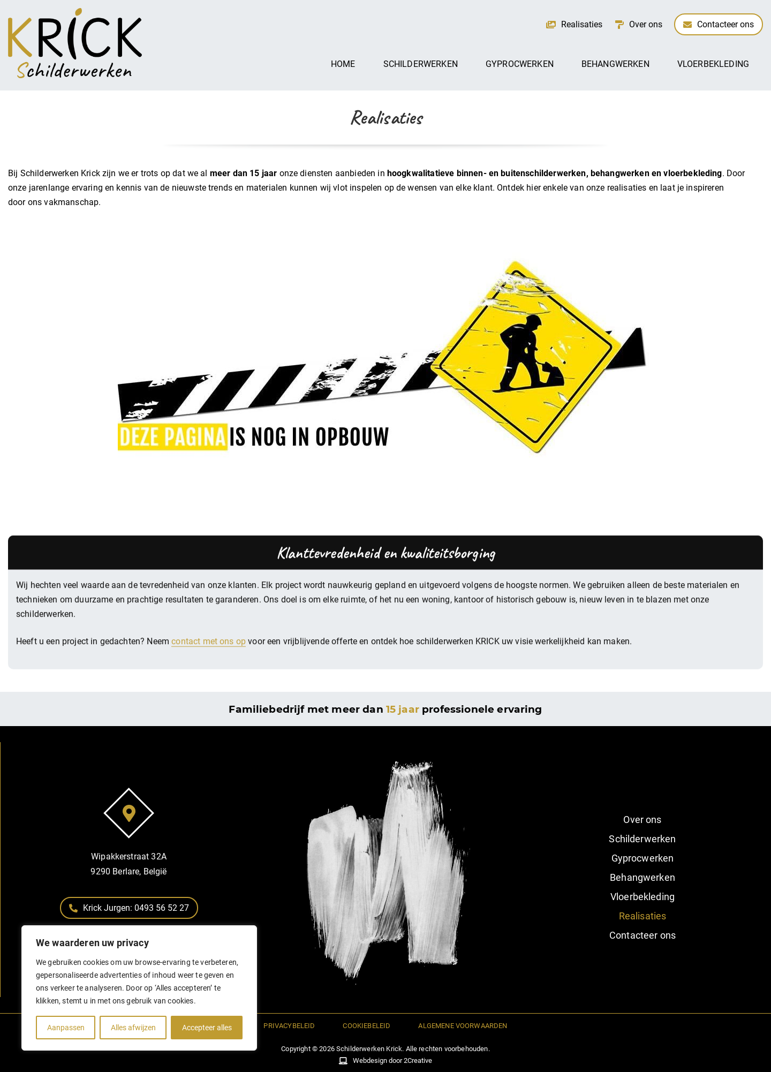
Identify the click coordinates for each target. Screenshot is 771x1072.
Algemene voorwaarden (462, 1026)
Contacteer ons (642, 935)
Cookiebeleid (366, 1026)
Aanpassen (66, 1027)
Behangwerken (615, 64)
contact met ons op (208, 669)
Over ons (642, 819)
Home (343, 64)
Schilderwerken (420, 64)
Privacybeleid (289, 1026)
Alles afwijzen (133, 1027)
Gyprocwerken (520, 64)
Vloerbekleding (713, 64)
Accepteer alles (207, 1027)
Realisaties (643, 916)
